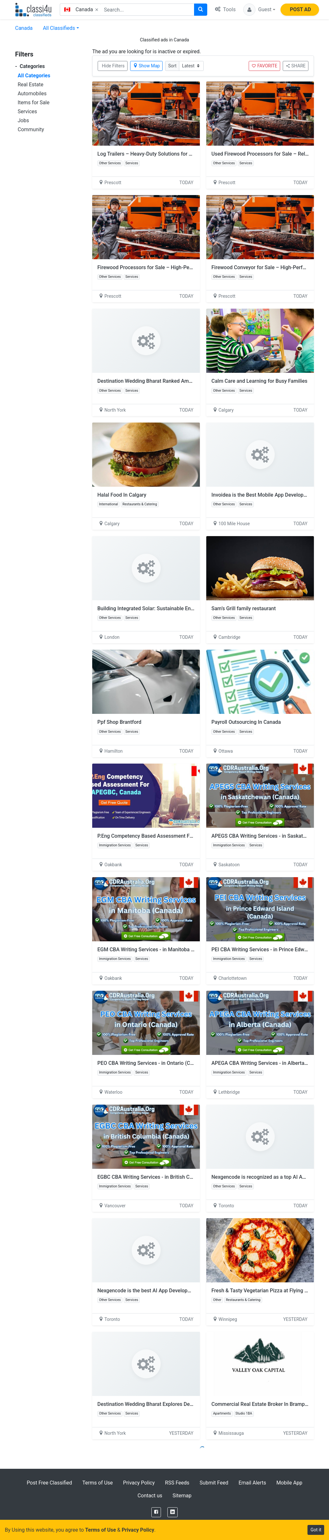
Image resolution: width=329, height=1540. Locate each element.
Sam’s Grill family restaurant (243, 608)
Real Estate (30, 84)
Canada (23, 28)
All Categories (34, 76)
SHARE (296, 65)
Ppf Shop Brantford (119, 722)
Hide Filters (113, 65)
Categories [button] (30, 66)
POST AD (300, 9)
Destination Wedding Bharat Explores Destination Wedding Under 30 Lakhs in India (191, 1404)
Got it (315, 1529)
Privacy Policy (139, 1483)
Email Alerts (252, 1483)
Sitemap (182, 1496)
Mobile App (289, 1483)
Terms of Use (97, 1483)
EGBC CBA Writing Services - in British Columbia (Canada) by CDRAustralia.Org (187, 1177)
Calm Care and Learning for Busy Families (259, 381)
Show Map (146, 65)
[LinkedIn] (172, 1512)
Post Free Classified (49, 1483)
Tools (225, 9)
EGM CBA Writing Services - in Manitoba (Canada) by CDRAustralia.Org (178, 949)
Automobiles (32, 93)
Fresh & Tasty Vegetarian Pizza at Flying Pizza (264, 1291)
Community (31, 129)
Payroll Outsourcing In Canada (246, 722)
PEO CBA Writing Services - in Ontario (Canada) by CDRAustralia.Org (175, 1063)
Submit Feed (214, 1483)
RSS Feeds (177, 1483)
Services (27, 111)
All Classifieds (59, 28)
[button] (259, 10)
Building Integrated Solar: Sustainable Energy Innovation (161, 608)
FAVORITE (264, 65)
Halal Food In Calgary (121, 495)
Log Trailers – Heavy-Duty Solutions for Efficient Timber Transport (173, 154)
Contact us (150, 1496)
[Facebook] (156, 1512)
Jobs (23, 120)
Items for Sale (33, 102)
